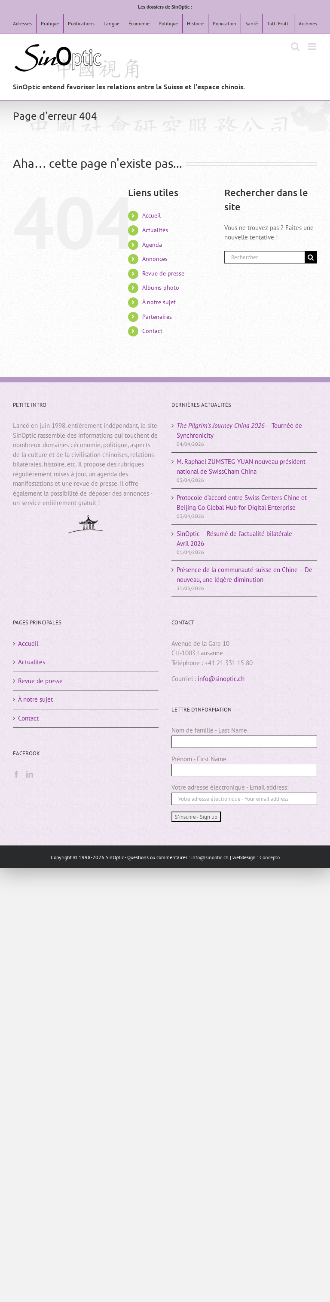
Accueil (151, 215)
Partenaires (157, 317)
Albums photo (160, 287)
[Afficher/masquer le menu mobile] (312, 46)
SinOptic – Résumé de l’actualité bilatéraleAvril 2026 (234, 539)
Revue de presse (163, 273)
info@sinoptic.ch (221, 679)
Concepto (270, 857)
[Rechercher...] (264, 257)
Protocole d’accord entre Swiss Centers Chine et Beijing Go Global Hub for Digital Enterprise (242, 503)
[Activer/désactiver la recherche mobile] (295, 46)
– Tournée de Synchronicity (239, 430)
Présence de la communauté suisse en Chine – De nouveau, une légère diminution (244, 575)
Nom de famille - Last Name (209, 730)
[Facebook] (16, 774)
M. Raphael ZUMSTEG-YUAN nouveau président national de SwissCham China (241, 466)
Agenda (152, 244)
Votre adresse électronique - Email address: (229, 787)
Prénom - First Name (198, 759)
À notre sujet (159, 302)
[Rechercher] (311, 257)
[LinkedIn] (29, 774)
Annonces (155, 259)
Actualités (155, 230)
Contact (152, 331)
